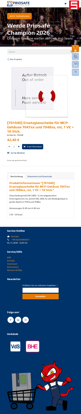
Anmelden (40, 296)
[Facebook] (10, 320)
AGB (9, 257)
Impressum (12, 263)
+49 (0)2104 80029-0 (20, 239)
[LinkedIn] (18, 320)
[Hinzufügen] (19, 146)
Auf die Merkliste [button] (16, 153)
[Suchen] (71, 52)
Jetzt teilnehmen (19, 16)
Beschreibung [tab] (17, 176)
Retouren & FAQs (14, 270)
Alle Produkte (14, 59)
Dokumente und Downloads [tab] (39, 176)
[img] (75, 48)
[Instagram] (25, 320)
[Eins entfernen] (9, 146)
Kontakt (15, 236)
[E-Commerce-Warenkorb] (65, 3)
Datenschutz (13, 267)
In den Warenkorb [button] (32, 146)
